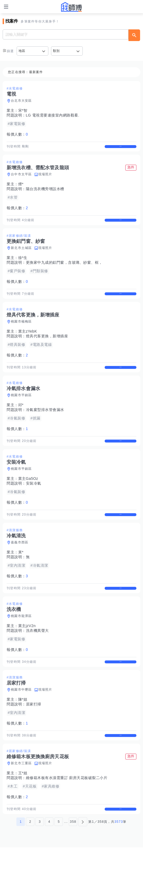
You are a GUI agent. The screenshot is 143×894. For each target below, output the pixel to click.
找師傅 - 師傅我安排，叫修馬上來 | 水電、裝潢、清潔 (71, 7)
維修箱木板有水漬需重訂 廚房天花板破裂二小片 (67, 820)
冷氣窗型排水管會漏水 (45, 428)
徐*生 (22, 267)
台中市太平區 (21, 179)
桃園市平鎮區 (21, 414)
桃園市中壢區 (21, 727)
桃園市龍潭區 (21, 648)
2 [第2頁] (30, 868)
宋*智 (22, 110)
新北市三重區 (21, 805)
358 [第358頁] (73, 868)
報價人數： (17, 134)
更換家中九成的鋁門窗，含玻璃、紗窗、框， (64, 272)
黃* (21, 580)
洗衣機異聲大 (37, 663)
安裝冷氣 (33, 506)
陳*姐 (22, 737)
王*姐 (22, 815)
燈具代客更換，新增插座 (47, 350)
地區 (22, 51)
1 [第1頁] (21, 868)
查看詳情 (120, 149)
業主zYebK (27, 345)
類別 (56, 51)
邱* (21, 424)
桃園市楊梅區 (21, 335)
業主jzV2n (27, 658)
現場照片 (45, 179)
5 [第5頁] (59, 868)
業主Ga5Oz (28, 502)
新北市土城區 (21, 257)
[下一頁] (82, 868)
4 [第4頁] (49, 868)
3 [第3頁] (40, 868)
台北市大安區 (21, 100)
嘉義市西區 (19, 570)
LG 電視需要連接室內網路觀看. (52, 115)
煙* (21, 189)
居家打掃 (33, 741)
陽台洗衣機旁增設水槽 (45, 193)
